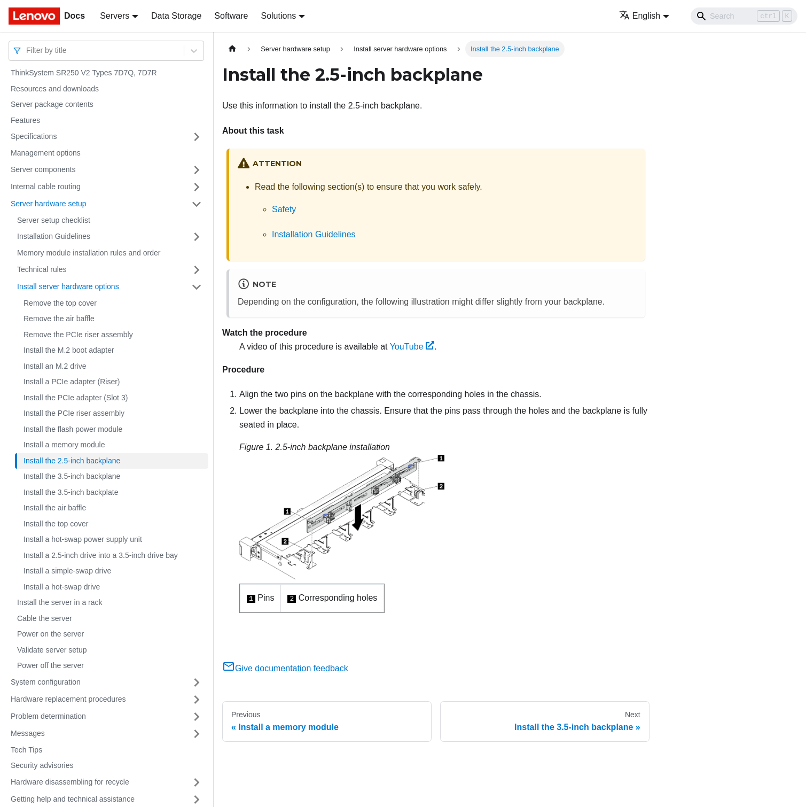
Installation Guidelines (53, 236)
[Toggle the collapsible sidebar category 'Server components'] (196, 170)
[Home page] (232, 49)
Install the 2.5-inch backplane (72, 460)
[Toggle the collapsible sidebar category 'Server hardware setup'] (196, 204)
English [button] (639, 15)
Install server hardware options (68, 286)
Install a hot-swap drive (62, 587)
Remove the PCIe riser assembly (78, 334)
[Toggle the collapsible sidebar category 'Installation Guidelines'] (196, 236)
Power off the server (50, 665)
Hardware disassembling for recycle (70, 782)
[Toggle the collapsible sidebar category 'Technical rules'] (196, 269)
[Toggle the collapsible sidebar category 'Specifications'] (196, 136)
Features (25, 120)
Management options (46, 153)
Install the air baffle (55, 507)
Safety (284, 209)
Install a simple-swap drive (67, 571)
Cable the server (44, 618)
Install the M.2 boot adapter (69, 350)
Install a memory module (64, 444)
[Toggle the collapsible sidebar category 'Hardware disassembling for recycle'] (196, 782)
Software (231, 15)
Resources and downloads (55, 88)
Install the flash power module (73, 429)
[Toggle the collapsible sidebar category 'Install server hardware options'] (196, 287)
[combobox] (27, 50)
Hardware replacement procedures (68, 699)
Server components (43, 169)
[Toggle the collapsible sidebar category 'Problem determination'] (196, 716)
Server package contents (52, 104)
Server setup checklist (53, 220)
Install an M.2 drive (55, 366)
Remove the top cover (60, 303)
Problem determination (48, 716)
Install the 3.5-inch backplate (71, 492)
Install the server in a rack (60, 602)
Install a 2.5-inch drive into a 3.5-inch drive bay (101, 555)
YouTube (412, 346)
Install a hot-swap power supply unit (83, 539)
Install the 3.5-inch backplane (72, 476)
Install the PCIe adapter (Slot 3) (76, 397)
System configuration (46, 682)
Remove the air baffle (59, 318)
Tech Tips (26, 750)
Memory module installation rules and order (88, 253)
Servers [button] (114, 15)
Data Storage (176, 15)
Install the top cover (56, 523)
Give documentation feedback (285, 668)
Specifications (34, 136)
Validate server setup (52, 650)
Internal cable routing (46, 186)
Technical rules (42, 269)
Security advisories (42, 765)
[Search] (744, 16)
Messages (28, 733)
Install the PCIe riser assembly (74, 413)
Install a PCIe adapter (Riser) (72, 381)
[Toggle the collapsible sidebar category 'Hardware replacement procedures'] (196, 699)
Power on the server (50, 634)
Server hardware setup (49, 203)
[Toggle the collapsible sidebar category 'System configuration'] (196, 682)
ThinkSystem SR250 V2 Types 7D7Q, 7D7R (84, 72)
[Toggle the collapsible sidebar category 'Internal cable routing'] (196, 187)
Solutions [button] (278, 15)
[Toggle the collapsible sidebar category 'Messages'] (196, 733)
